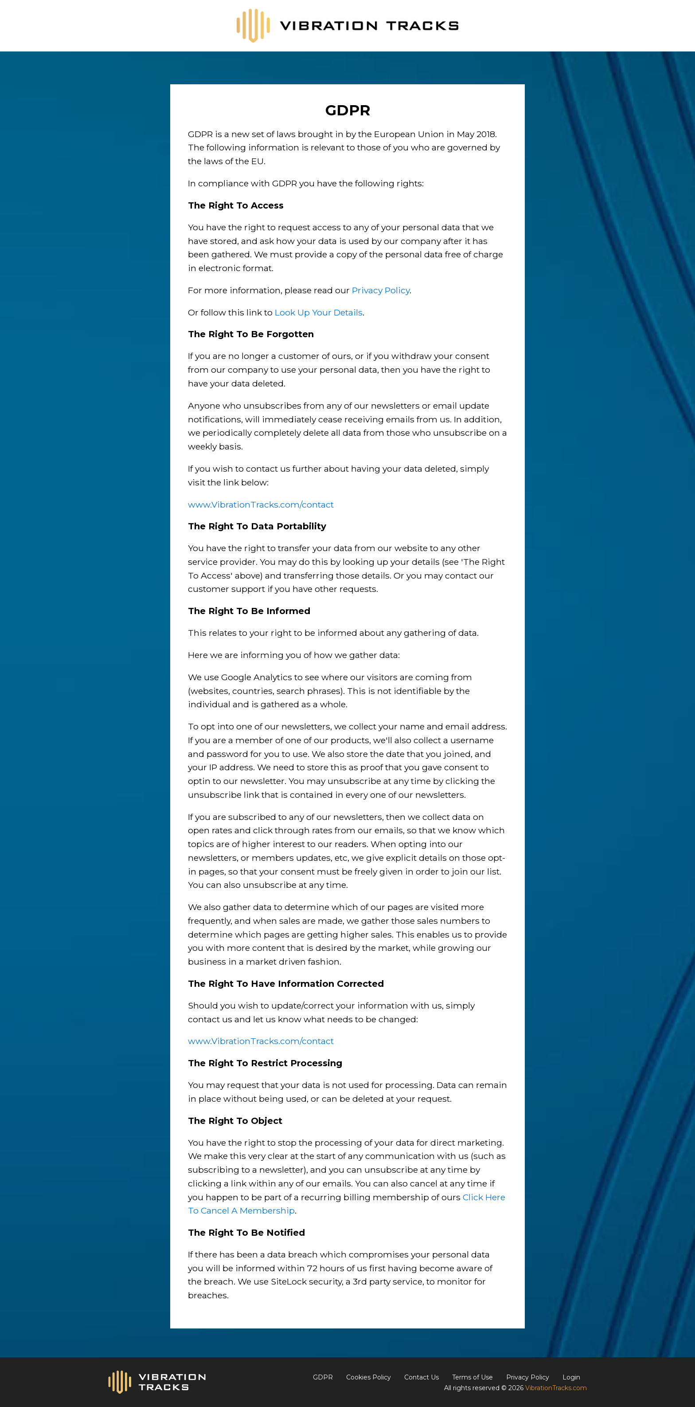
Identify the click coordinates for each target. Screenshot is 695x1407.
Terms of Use (472, 1377)
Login (571, 1377)
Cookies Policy (368, 1377)
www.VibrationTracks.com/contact (261, 504)
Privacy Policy (381, 290)
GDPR (323, 1377)
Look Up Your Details (319, 312)
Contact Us (421, 1377)
